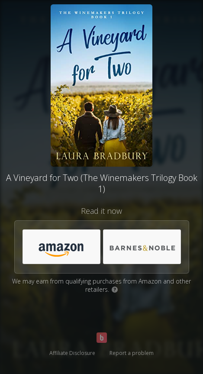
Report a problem (132, 353)
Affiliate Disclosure (72, 353)
